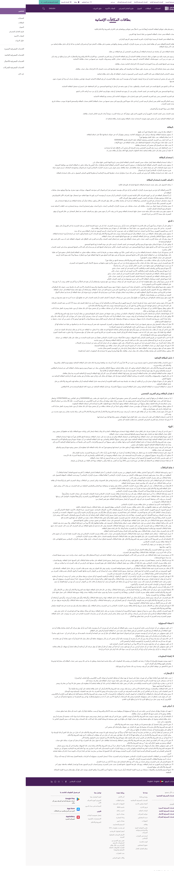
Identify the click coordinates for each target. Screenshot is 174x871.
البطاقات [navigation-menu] (122, 8)
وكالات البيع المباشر (93, 858)
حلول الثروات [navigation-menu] (71, 8)
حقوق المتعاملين (117, 845)
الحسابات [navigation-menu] (132, 8)
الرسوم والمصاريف (93, 824)
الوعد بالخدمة (118, 842)
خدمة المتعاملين (61, 2)
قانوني (73, 811)
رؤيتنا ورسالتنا (118, 797)
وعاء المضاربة (94, 817)
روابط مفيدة (95, 793)
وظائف (120, 824)
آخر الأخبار (96, 797)
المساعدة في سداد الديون (67, 806)
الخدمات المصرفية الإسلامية (113, 800)
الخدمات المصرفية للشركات (98, 2)
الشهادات (119, 821)
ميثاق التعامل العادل (116, 849)
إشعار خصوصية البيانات (68, 815)
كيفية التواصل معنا (69, 797)
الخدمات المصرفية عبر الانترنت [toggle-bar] (23, 2)
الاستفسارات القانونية (68, 819)
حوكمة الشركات (117, 814)
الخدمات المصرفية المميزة (146, 2)
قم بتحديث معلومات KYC (91, 828)
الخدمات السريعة (41, 2)
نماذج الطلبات (94, 800)
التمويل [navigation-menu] (113, 8)
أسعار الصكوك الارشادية (91, 831)
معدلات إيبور (95, 821)
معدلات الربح (95, 814)
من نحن (87, 2)
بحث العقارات (94, 853)
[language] (129, 781)
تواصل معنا (71, 793)
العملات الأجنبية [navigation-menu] (84, 8)
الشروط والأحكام (70, 822)
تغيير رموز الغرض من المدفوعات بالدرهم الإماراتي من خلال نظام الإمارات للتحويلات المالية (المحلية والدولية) (91, 845)
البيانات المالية (117, 811)
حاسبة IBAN (95, 807)
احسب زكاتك (95, 811)
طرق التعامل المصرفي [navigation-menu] (100, 8)
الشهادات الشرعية (93, 804)
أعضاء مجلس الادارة (116, 804)
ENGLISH (26, 8)
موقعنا (51, 2)
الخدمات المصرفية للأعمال (115, 2)
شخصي (158, 2)
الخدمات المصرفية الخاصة (130, 2)
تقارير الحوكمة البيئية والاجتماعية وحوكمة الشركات (115, 830)
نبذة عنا (119, 793)
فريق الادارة (118, 807)
